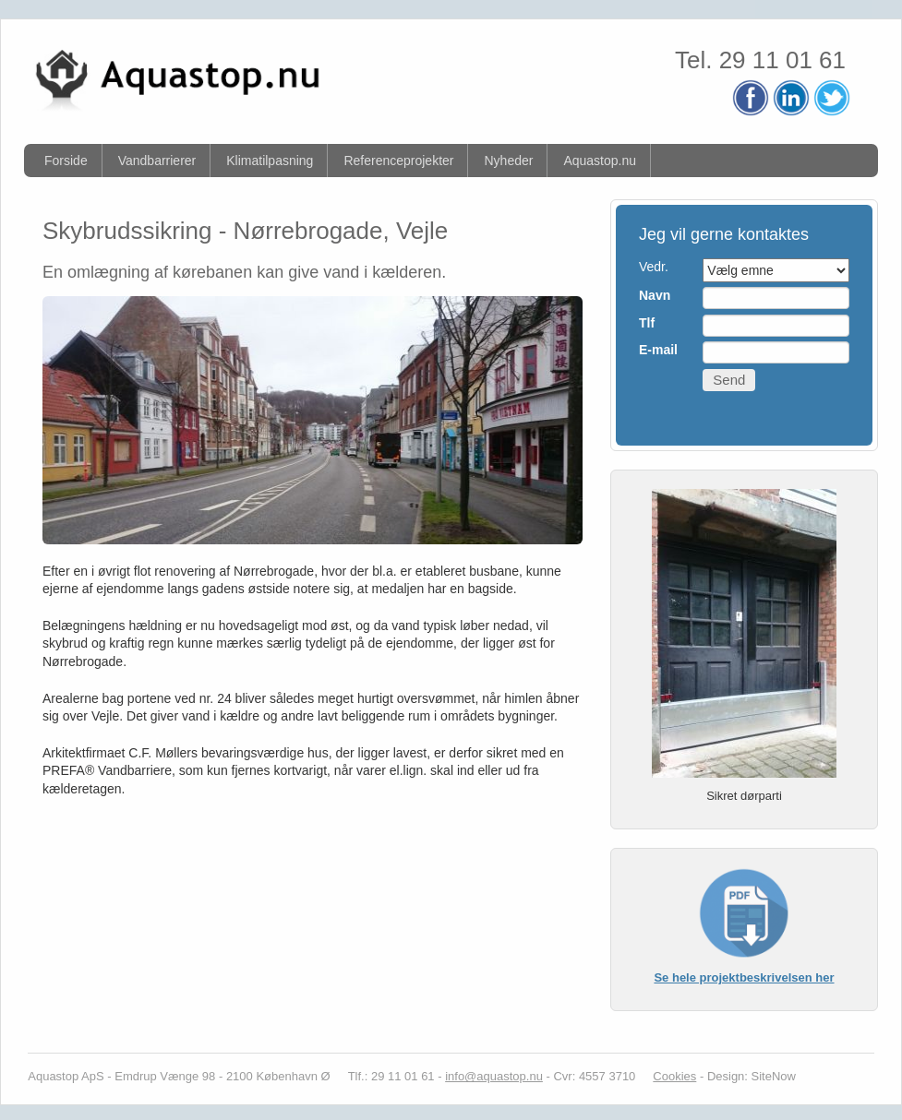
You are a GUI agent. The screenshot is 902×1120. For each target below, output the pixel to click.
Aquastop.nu (599, 160)
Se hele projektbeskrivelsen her (744, 977)
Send (729, 379)
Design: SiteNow (751, 1076)
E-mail (658, 349)
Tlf (647, 323)
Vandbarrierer (157, 160)
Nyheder (508, 160)
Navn (654, 295)
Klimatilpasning (269, 160)
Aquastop (53, 1076)
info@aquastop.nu (494, 1076)
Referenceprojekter (398, 160)
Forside (66, 160)
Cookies (674, 1076)
